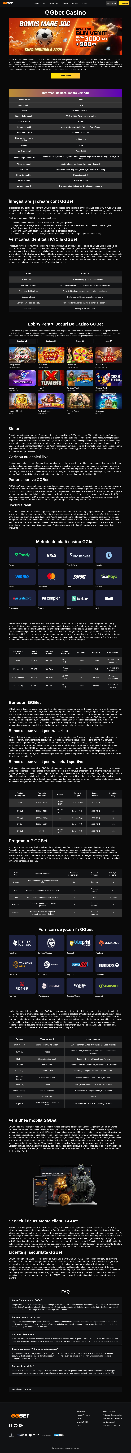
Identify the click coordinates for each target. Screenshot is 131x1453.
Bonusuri (65, 3)
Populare (22, 341)
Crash (80, 341)
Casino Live (53, 3)
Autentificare (111, 3)
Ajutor (84, 3)
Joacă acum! (65, 76)
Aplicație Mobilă (82, 1422)
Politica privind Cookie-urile (112, 1418)
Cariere (79, 1425)
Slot (109, 341)
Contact (79, 1418)
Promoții (75, 3)
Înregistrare (124, 3)
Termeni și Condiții (109, 1411)
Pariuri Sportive (39, 3)
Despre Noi (81, 1411)
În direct (51, 341)
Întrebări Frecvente (83, 1415)
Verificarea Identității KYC (112, 1425)
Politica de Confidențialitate (112, 1415)
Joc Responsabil (109, 1422)
